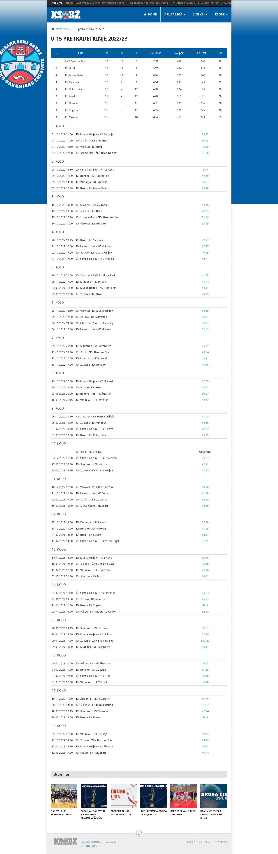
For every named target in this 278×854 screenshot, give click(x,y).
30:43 (205, 140)
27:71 (205, 387)
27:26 (205, 570)
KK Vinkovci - (89, 146)
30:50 (205, 499)
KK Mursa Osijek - (97, 217)
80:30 (205, 675)
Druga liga (173, 14)
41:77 (205, 275)
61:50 (205, 669)
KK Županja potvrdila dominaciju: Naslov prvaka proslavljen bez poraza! (87, 3)
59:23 (205, 134)
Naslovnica (62, 29)
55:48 (205, 682)
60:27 (205, 393)
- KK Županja (94, 134)
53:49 (205, 698)
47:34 (205, 711)
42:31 (205, 358)
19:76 (205, 487)
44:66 (205, 204)
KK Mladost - (92, 140)
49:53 (205, 663)
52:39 (205, 175)
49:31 (205, 287)
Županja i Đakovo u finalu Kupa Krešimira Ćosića (214, 3)
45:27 (205, 182)
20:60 (205, 505)
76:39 (205, 435)
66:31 (205, 746)
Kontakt (221, 841)
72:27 (205, 240)
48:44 (205, 281)
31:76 (205, 153)
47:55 (205, 470)
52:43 (205, 329)
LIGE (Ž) (198, 14)
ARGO (95, 846)
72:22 (205, 428)
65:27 (205, 458)
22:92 (205, 211)
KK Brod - (93, 352)
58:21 (205, 258)
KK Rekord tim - (96, 153)
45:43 (205, 345)
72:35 (205, 381)
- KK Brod (93, 675)
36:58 (205, 563)
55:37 (205, 646)
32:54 (205, 611)
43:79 (205, 294)
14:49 (205, 740)
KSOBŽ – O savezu (199, 841)
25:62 (205, 599)
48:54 (205, 352)
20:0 (205, 169)
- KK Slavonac (89, 240)
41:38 (205, 493)
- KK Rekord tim (92, 175)
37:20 (205, 522)
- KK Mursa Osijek (92, 188)
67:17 (205, 246)
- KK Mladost (91, 182)
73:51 (205, 628)
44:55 (205, 422)
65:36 (205, 557)
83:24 (205, 592)
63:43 (205, 734)
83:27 (205, 323)
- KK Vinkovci (95, 169)
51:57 (205, 704)
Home (150, 14)
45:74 (205, 752)
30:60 (205, 310)
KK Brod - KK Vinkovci (89, 451)
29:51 (205, 316)
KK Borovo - (94, 252)
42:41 (205, 464)
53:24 (205, 634)
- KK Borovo (91, 281)
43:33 (205, 528)
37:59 (205, 223)
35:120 (205, 640)
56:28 (205, 188)
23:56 (205, 217)
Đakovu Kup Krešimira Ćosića (158, 3)
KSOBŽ (220, 14)
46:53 (205, 252)
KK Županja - (89, 294)
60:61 (205, 576)
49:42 (205, 399)
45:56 (205, 364)
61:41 (205, 541)
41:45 (205, 416)
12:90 (205, 146)
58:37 (205, 534)
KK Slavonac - (92, 204)
